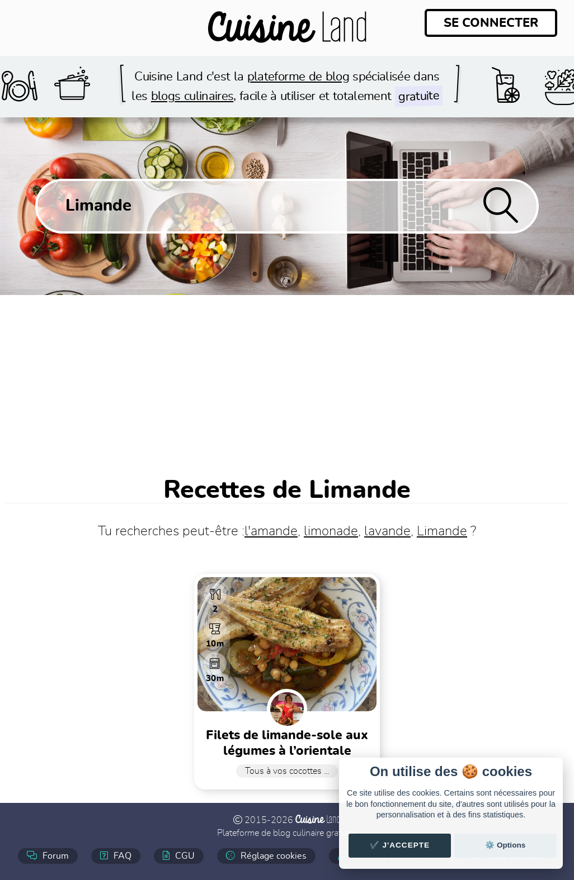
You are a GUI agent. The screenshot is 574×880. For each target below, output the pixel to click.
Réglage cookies (266, 855)
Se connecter (491, 23)
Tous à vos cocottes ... (287, 771)
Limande (442, 531)
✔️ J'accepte (400, 845)
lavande (387, 531)
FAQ (115, 855)
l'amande (271, 531)
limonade (331, 531)
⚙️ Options (505, 845)
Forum (48, 855)
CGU (179, 855)
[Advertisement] (287, 379)
